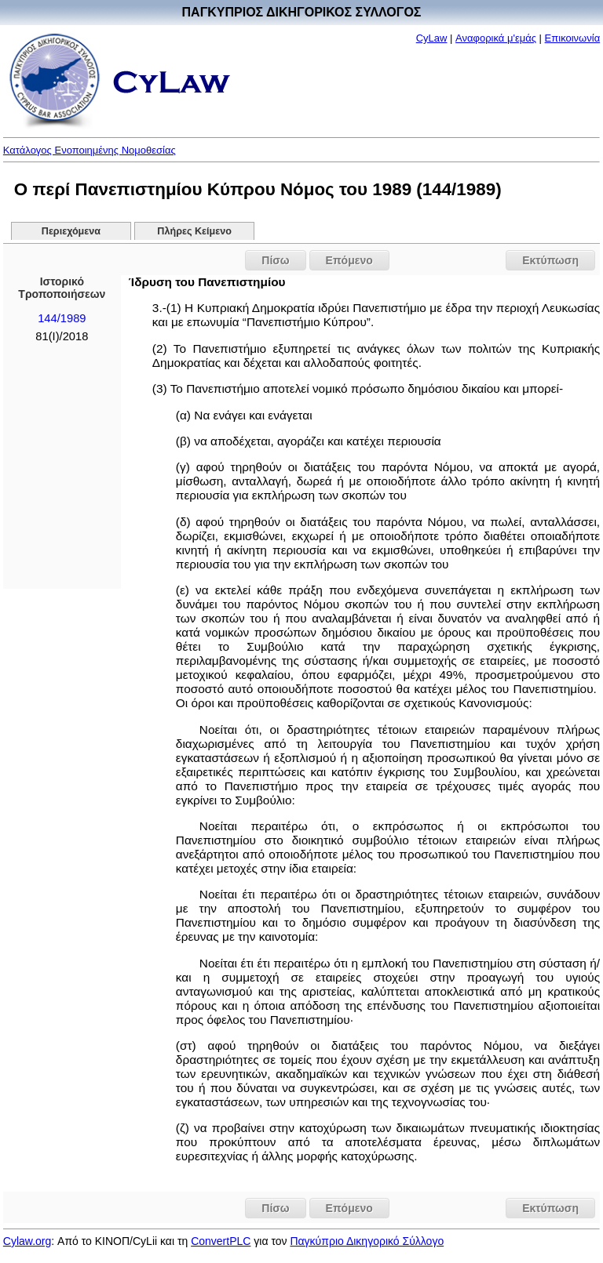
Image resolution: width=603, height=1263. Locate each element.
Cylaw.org (27, 1241)
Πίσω (275, 260)
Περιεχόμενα (71, 231)
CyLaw (432, 38)
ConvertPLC (220, 1241)
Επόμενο (349, 260)
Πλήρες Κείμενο (194, 231)
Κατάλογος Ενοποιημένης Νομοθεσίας (89, 150)
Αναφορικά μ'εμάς (495, 38)
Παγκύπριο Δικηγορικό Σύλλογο (367, 1241)
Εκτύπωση (550, 260)
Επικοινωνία (573, 38)
